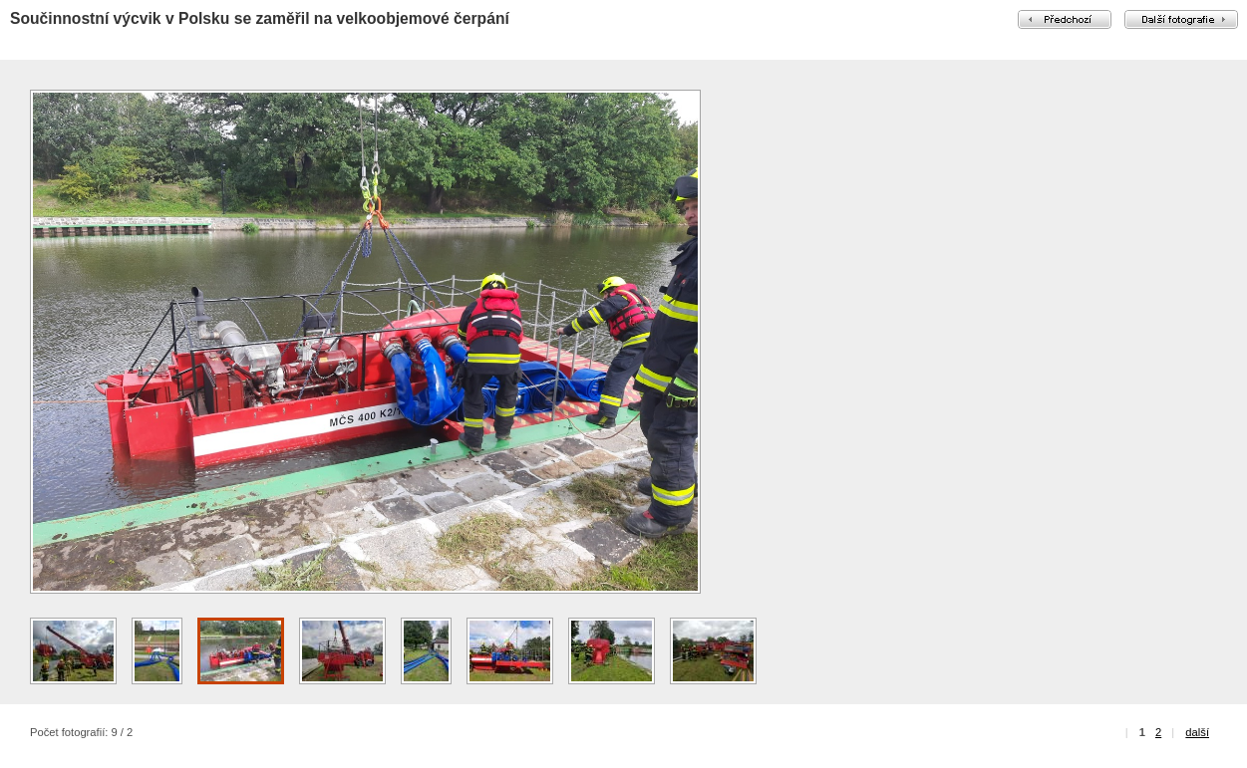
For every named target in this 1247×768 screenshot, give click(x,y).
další (1197, 732)
